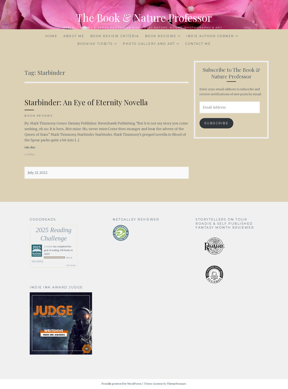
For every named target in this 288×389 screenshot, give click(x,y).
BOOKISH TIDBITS (95, 44)
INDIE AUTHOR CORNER (210, 36)
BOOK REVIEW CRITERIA (114, 36)
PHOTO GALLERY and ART (149, 44)
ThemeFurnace (176, 383)
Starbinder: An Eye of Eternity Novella (86, 102)
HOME (51, 36)
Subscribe (216, 123)
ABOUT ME (73, 36)
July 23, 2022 (38, 173)
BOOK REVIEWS (160, 36)
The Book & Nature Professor (144, 17)
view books (71, 265)
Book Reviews (39, 115)
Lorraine (48, 246)
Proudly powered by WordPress (121, 383)
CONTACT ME (198, 44)
